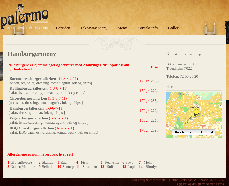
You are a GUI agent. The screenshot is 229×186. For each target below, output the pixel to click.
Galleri (173, 28)
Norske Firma (215, 184)
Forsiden (63, 28)
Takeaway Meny (93, 28)
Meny (122, 28)
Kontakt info (147, 28)
